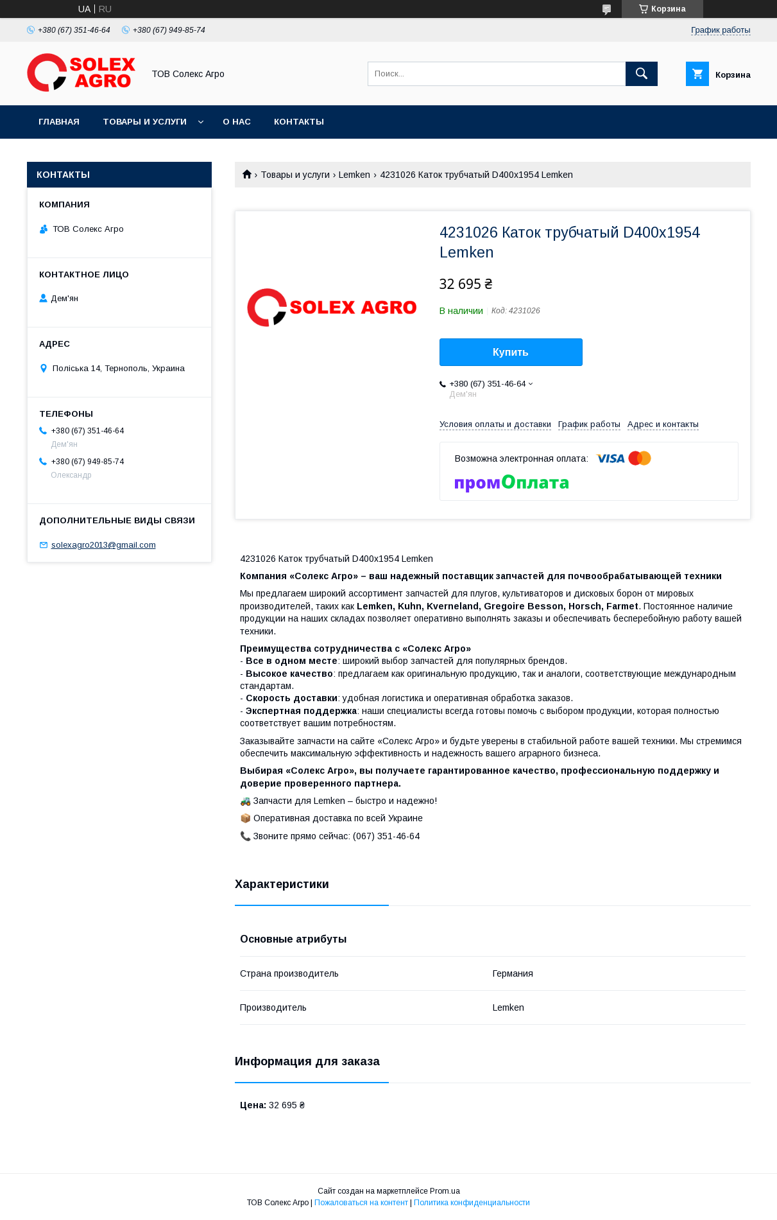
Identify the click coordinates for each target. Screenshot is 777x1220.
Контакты (299, 121)
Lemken (354, 175)
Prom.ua (445, 1191)
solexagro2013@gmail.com (103, 545)
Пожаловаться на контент (361, 1202)
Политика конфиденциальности (472, 1202)
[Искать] (642, 74)
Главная (59, 121)
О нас (237, 121)
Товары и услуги (145, 121)
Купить (511, 352)
